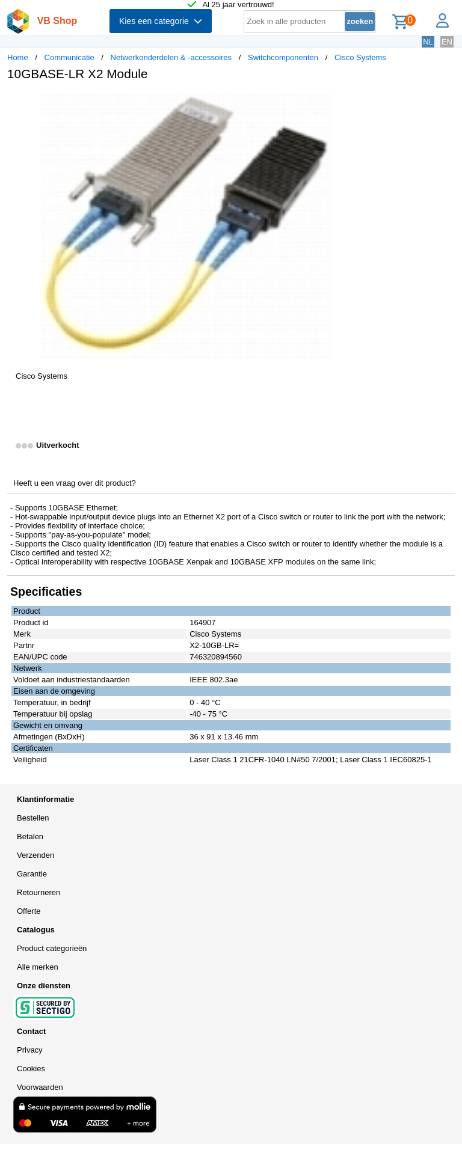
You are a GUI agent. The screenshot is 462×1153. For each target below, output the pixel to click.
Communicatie (69, 57)
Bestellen (33, 817)
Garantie (32, 873)
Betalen (30, 836)
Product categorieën (52, 948)
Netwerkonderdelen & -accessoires (171, 57)
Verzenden (35, 855)
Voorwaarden (40, 1087)
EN (447, 41)
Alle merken (37, 966)
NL (428, 41)
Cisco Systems (360, 57)
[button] (357, 102)
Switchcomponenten (283, 57)
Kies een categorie (160, 21)
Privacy (30, 1049)
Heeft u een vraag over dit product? (74, 483)
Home (17, 57)
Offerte (29, 911)
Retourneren (38, 892)
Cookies (31, 1068)
